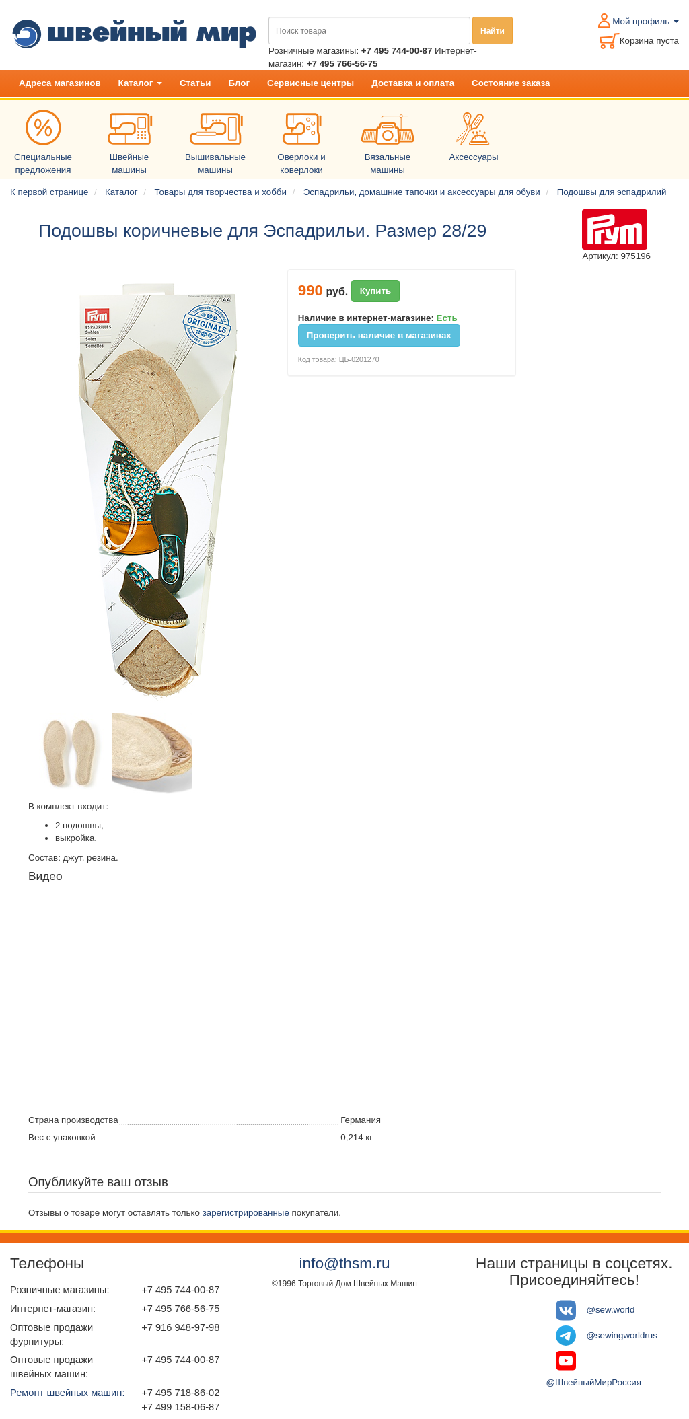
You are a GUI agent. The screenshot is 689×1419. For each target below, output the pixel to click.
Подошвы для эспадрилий (612, 192)
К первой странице (49, 192)
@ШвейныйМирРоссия (593, 1382)
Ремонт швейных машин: (67, 1392)
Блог (239, 83)
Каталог (140, 83)
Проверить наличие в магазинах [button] (379, 335)
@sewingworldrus (621, 1335)
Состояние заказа (511, 83)
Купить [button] (376, 291)
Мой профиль (645, 21)
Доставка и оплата (412, 83)
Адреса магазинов (60, 83)
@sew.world (610, 1310)
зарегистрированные (246, 1213)
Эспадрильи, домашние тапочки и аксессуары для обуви (421, 192)
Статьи (195, 83)
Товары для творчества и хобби (220, 192)
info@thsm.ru (344, 1263)
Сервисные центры (310, 83)
